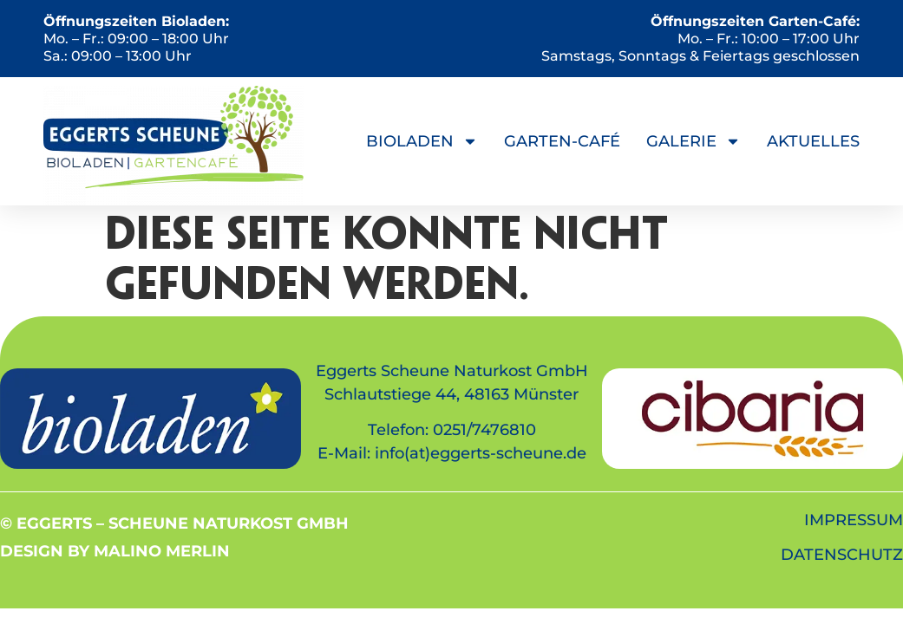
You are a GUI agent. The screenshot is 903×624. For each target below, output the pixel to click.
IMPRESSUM (853, 520)
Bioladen (422, 141)
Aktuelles (813, 141)
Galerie (693, 141)
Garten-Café (562, 141)
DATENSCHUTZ (842, 554)
